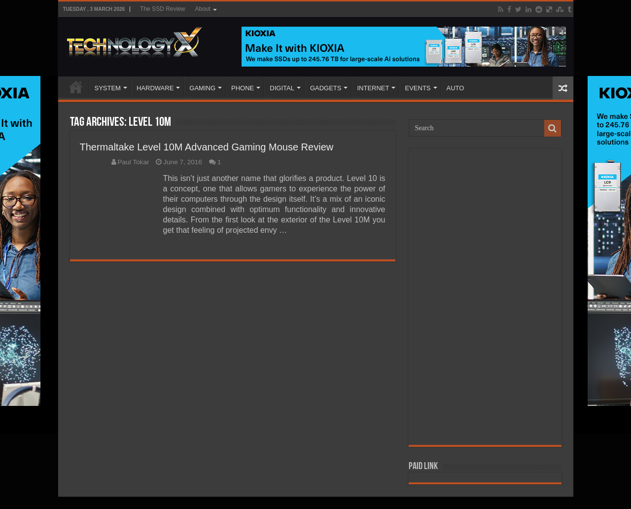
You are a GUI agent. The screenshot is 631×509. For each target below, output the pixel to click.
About (202, 8)
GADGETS (326, 88)
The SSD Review (162, 8)
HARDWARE (155, 88)
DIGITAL (282, 88)
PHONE (242, 88)
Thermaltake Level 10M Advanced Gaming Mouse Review (207, 147)
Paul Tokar (133, 162)
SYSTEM (108, 88)
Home (76, 86)
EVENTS (417, 88)
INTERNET (373, 88)
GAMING (202, 88)
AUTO (455, 88)
